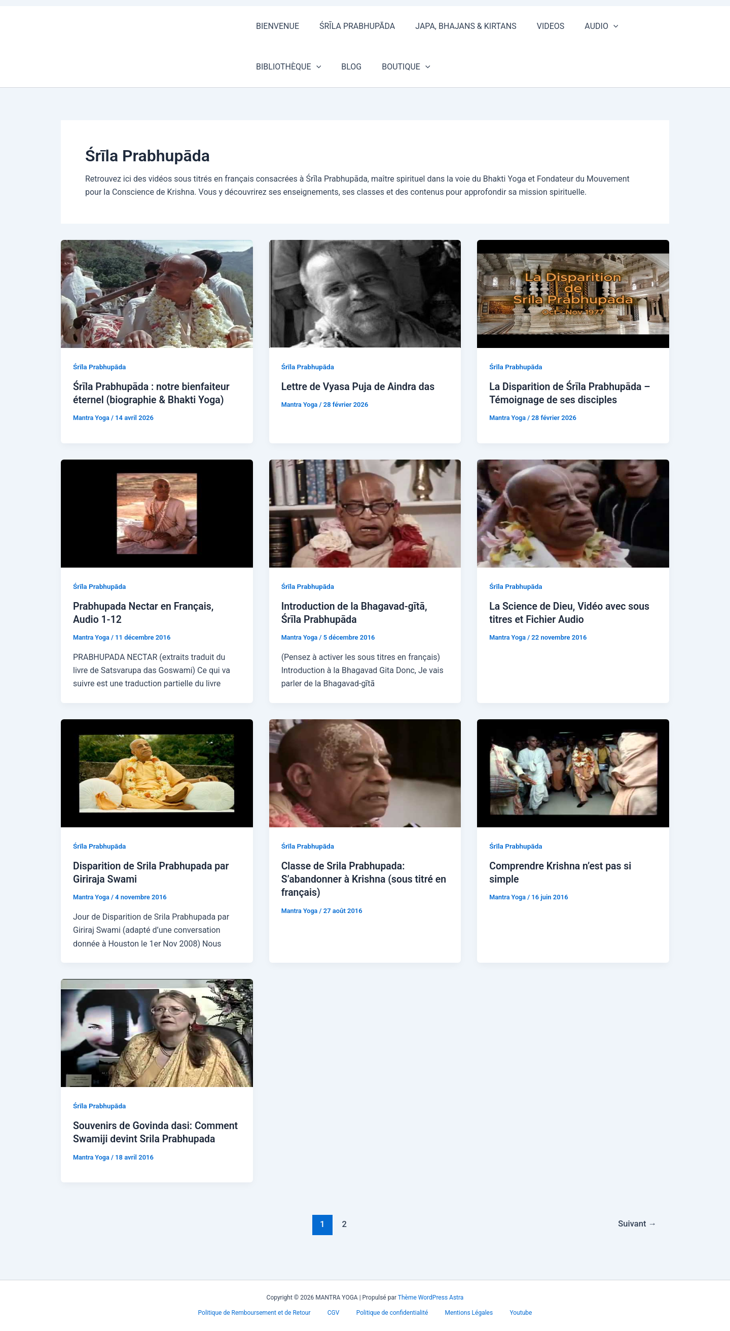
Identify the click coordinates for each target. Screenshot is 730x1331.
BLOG (264, 67)
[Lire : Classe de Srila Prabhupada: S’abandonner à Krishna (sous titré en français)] (365, 772)
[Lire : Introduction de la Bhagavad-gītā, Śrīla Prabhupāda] (365, 512)
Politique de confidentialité (392, 1312)
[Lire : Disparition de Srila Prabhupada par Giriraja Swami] (157, 772)
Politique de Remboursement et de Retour (263, 1312)
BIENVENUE (275, 26)
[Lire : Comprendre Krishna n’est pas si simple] (573, 772)
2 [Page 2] (343, 1236)
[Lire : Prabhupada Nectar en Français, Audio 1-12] (157, 512)
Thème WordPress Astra (431, 1297)
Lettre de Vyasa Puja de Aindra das (360, 386)
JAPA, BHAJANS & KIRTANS (455, 26)
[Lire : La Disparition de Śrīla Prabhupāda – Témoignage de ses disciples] (573, 293)
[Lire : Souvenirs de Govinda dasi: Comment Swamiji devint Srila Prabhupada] (157, 1031)
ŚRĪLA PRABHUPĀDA (351, 26)
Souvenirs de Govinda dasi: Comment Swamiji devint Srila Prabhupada (141, 1138)
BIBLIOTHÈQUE (648, 26)
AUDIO (583, 26)
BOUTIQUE (314, 67)
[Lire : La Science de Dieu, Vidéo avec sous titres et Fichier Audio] (573, 512)
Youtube (511, 1312)
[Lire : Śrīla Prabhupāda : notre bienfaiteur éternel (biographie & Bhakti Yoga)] (157, 293)
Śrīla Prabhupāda (100, 367)
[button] (595, 26)
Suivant (636, 1236)
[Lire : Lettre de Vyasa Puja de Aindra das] (365, 293)
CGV (338, 1312)
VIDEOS (537, 26)
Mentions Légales (464, 1312)
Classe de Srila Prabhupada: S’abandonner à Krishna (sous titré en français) (359, 878)
